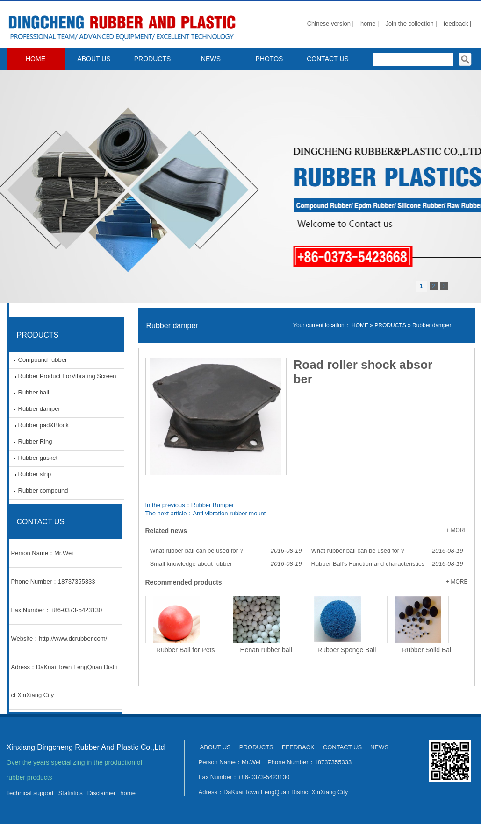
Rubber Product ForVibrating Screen (67, 376)
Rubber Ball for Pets (185, 650)
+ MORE (456, 530)
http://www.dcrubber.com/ (73, 638)
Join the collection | (411, 23)
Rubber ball (34, 392)
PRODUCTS (152, 59)
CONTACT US (328, 59)
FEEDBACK (298, 747)
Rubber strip (34, 474)
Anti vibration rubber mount (229, 513)
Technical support (30, 792)
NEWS (211, 59)
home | (369, 23)
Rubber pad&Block (43, 425)
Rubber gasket (38, 457)
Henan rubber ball (266, 650)
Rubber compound (43, 490)
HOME (35, 59)
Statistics (70, 792)
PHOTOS (269, 59)
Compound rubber (42, 359)
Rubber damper (431, 325)
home (128, 792)
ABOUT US (93, 59)
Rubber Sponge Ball (346, 650)
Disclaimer (101, 792)
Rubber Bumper (212, 504)
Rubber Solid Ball (427, 650)
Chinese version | (330, 23)
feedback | (458, 23)
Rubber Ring (35, 441)
